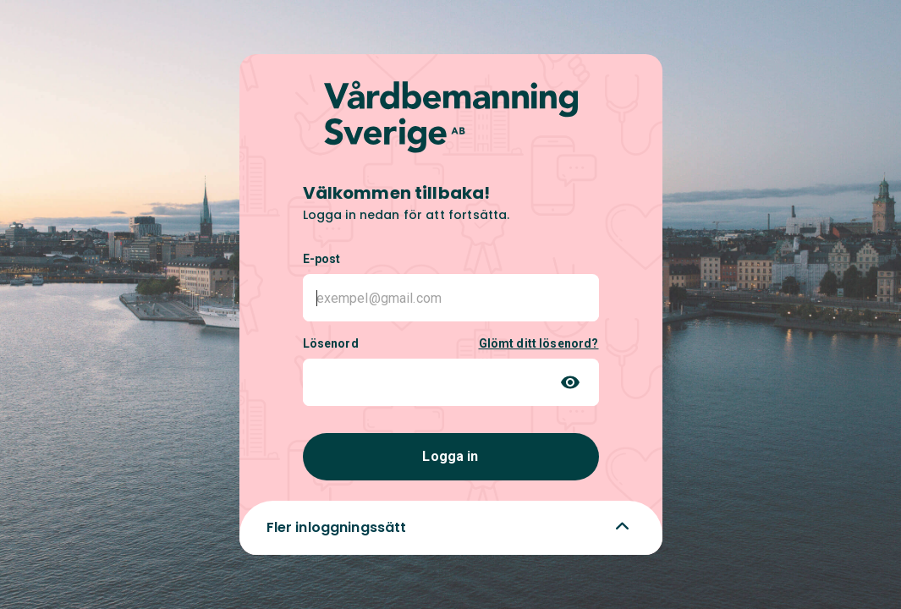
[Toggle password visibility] (570, 382)
